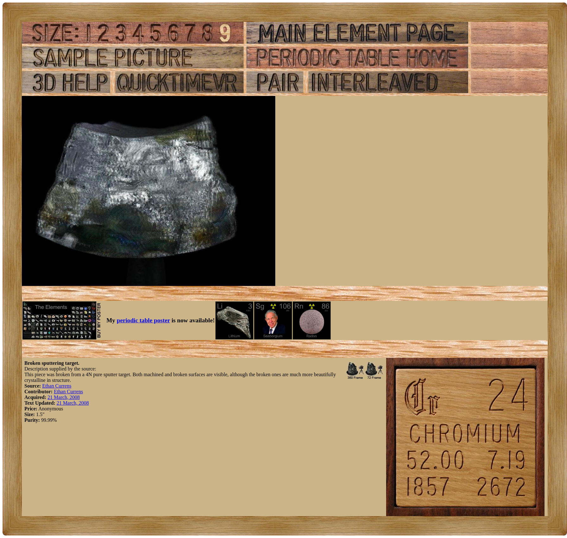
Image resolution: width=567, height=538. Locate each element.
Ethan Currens (56, 386)
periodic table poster (143, 320)
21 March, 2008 (64, 397)
